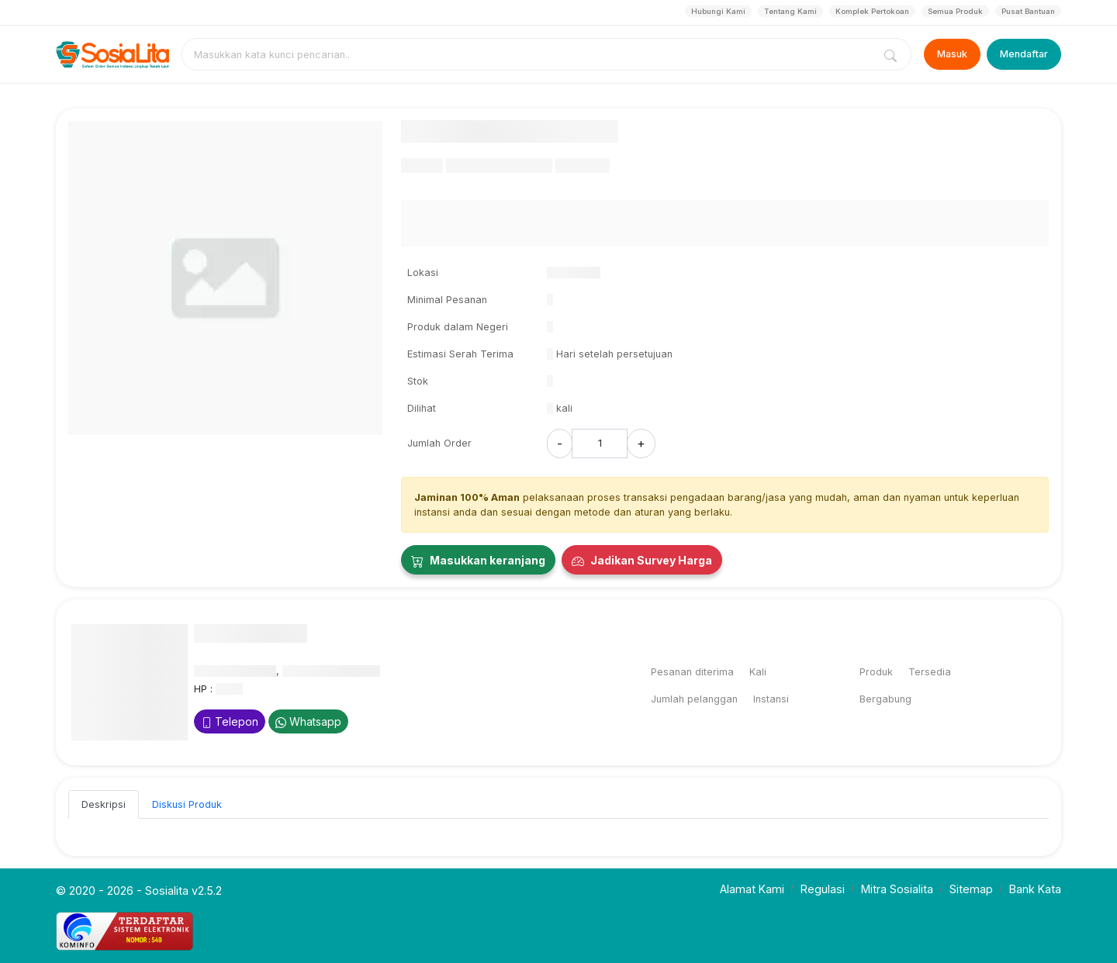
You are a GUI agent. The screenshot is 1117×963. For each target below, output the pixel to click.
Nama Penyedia (250, 633)
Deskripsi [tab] (103, 804)
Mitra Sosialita (897, 889)
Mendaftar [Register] (1024, 54)
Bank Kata (1035, 889)
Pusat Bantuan (1028, 11)
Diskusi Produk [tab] (187, 804)
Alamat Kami (752, 889)
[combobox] (530, 54)
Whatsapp (308, 721)
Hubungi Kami (718, 11)
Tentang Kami (790, 11)
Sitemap (971, 889)
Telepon (229, 721)
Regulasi (823, 889)
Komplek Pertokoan (872, 11)
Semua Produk (955, 11)
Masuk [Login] (952, 54)
